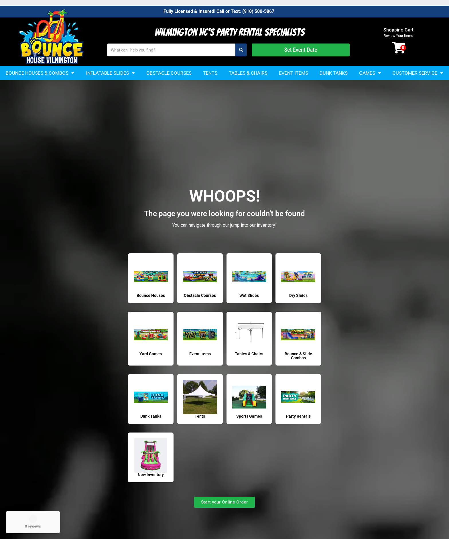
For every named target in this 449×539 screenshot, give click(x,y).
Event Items (293, 73)
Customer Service (418, 73)
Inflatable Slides (110, 73)
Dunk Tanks (334, 73)
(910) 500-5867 (258, 11)
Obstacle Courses (169, 73)
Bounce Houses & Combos (40, 73)
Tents (210, 73)
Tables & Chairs (248, 73)
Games (370, 73)
